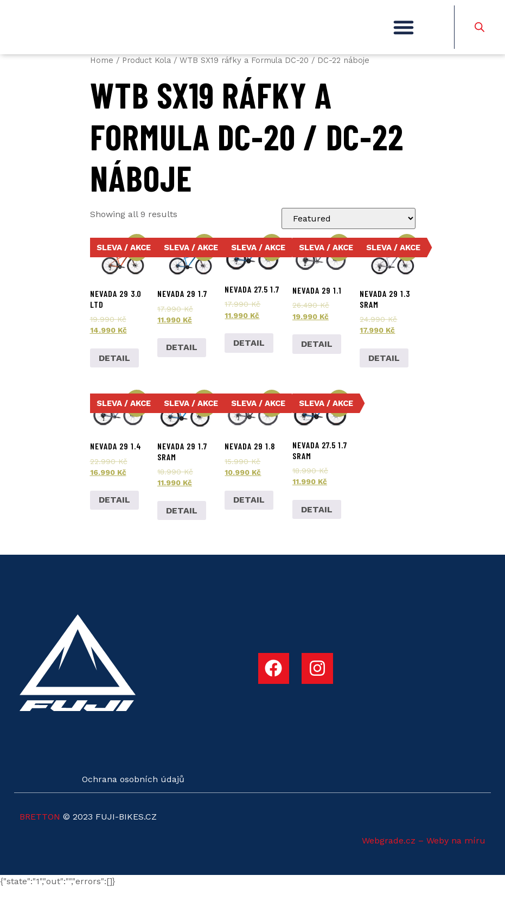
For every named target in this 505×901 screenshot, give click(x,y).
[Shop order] (348, 231)
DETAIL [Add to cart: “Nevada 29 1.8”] (249, 512)
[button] (403, 33)
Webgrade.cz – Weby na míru (423, 853)
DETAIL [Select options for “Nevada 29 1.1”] (317, 357)
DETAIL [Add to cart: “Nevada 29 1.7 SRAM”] (181, 523)
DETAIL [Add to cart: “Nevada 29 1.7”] (181, 360)
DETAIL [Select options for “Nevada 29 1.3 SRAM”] (384, 370)
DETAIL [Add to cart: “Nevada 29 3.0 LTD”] (114, 370)
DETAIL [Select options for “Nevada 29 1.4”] (114, 512)
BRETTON (40, 829)
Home (101, 73)
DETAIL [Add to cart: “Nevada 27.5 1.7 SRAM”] (317, 522)
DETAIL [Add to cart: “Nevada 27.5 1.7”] (249, 356)
